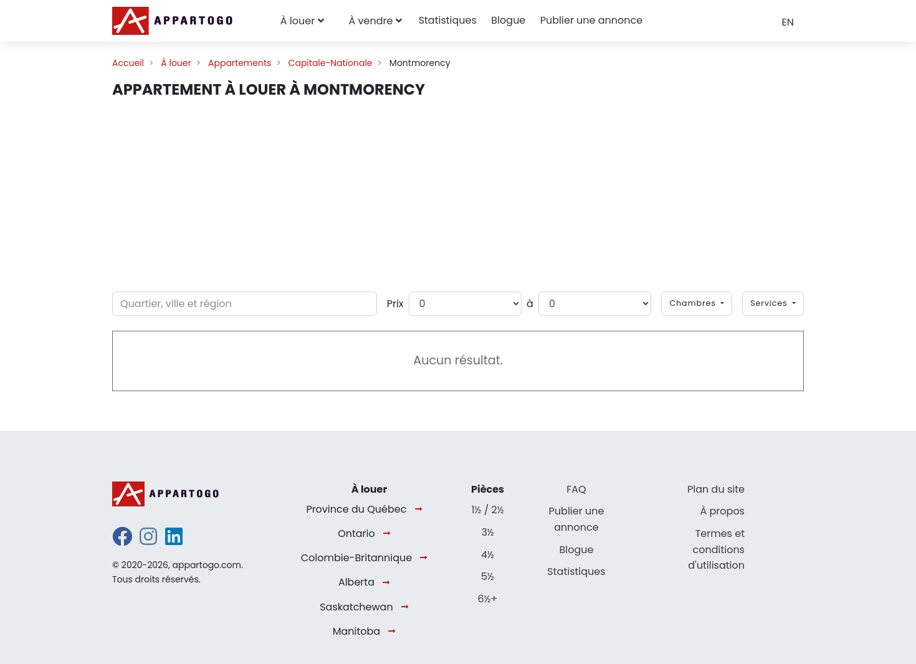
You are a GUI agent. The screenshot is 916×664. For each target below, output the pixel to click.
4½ (487, 555)
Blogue (508, 20)
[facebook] (122, 540)
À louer (297, 21)
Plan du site (716, 489)
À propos (722, 511)
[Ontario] (389, 534)
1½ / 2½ (487, 510)
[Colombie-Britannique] (425, 558)
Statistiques (448, 20)
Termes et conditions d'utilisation (716, 549)
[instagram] (148, 540)
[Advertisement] (458, 193)
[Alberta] (388, 583)
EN (788, 22)
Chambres (693, 303)
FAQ (576, 489)
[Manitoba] (394, 632)
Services (770, 303)
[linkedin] (174, 540)
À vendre (370, 21)
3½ (487, 532)
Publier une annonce (591, 20)
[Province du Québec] (420, 509)
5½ (487, 576)
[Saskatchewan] (407, 607)
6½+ (488, 599)
